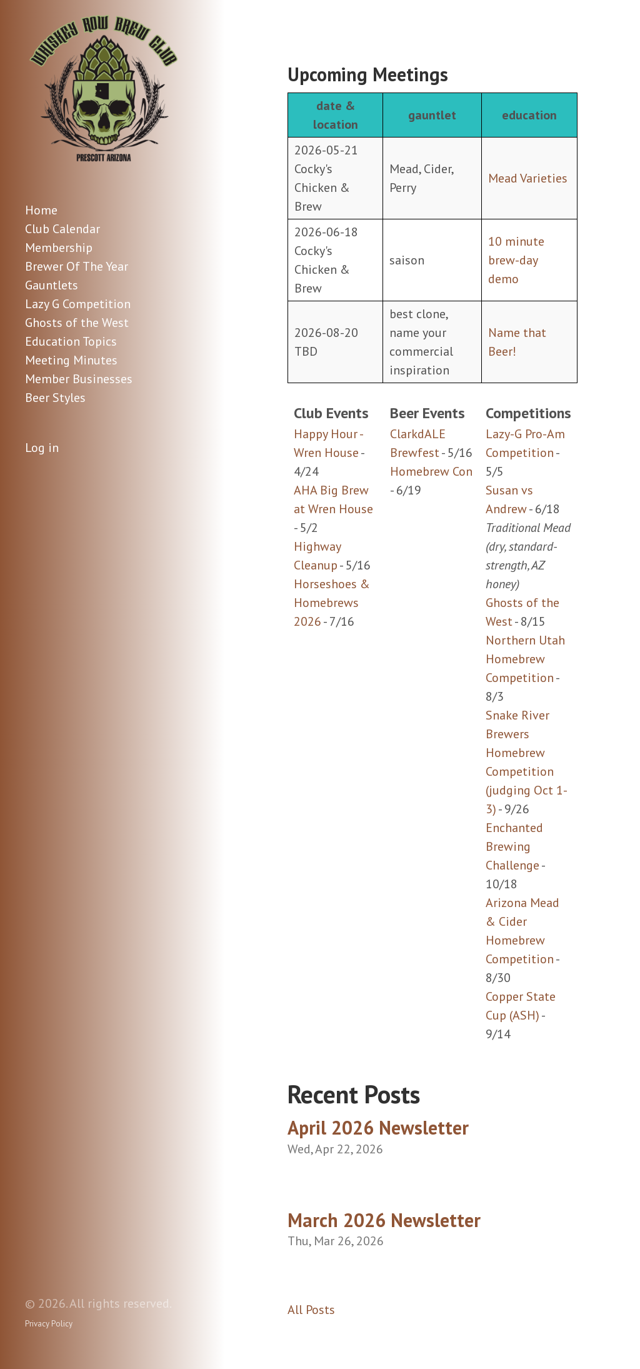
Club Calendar (62, 229)
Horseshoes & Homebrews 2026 (332, 602)
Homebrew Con (431, 471)
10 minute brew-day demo (516, 260)
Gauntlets (51, 285)
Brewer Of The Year (76, 266)
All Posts (311, 1309)
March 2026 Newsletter (384, 1220)
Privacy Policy (48, 1323)
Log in (42, 447)
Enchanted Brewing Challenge (514, 846)
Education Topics (71, 341)
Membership (58, 247)
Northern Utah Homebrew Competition (525, 659)
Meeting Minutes (71, 360)
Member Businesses (78, 379)
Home (41, 210)
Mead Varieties (528, 178)
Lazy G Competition (78, 304)
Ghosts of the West (77, 322)
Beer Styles (55, 397)
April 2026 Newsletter (378, 1127)
